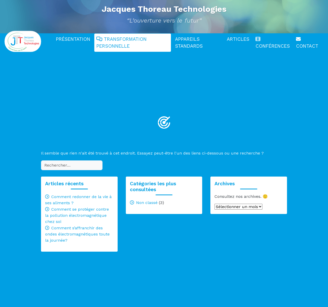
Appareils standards (189, 42)
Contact (307, 43)
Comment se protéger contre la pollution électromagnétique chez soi (77, 215)
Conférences (272, 43)
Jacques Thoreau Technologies (164, 9)
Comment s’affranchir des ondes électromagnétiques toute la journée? (77, 234)
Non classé (147, 202)
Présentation (73, 39)
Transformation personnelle (121, 42)
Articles (238, 39)
